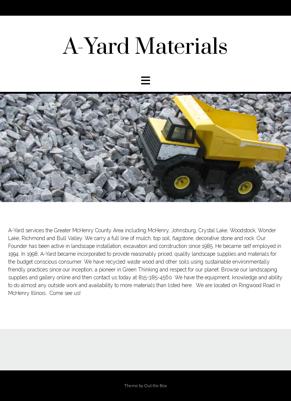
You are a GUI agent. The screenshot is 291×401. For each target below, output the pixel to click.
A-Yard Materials (145, 47)
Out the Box (155, 385)
